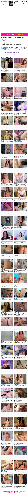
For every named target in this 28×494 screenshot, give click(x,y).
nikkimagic (16, 269)
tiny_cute (2, 283)
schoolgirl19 (16, 97)
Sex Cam (14, 490)
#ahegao (17, 52)
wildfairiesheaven (17, 140)
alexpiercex (3, 470)
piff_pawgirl (16, 255)
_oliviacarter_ (3, 456)
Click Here (2, 54)
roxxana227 (16, 212)
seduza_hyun (3, 183)
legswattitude (3, 68)
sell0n (15, 283)
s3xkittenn (16, 398)
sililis (1, 169)
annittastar (16, 441)
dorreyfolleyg (3, 126)
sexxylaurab (16, 169)
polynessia (3, 384)
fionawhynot (3, 427)
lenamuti (16, 83)
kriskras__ (16, 456)
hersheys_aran (3, 312)
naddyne (2, 212)
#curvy (14, 52)
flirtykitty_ (2, 341)
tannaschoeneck (4, 226)
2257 (20, 492)
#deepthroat (7, 52)
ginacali (2, 111)
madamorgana (3, 484)
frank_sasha (16, 240)
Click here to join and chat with (14, 34)
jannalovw (16, 427)
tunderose (16, 126)
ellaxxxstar (16, 341)
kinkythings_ (3, 441)
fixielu (15, 470)
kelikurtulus (16, 384)
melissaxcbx (16, 68)
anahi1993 (3, 83)
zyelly (2, 240)
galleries (8, 54)
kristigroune (3, 197)
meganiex (3, 140)
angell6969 (3, 355)
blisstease (2, 255)
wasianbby (16, 484)
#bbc (3, 52)
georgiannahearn (4, 97)
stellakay (2, 298)
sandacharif (3, 269)
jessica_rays (3, 154)
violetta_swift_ (16, 355)
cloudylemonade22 (18, 226)
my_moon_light (4, 398)
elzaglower (16, 183)
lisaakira (15, 154)
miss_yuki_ (16, 111)
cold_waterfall (3, 413)
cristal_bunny (16, 312)
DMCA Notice (15, 492)
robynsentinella (17, 197)
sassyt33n (16, 298)
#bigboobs (11, 52)
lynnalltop (16, 413)
